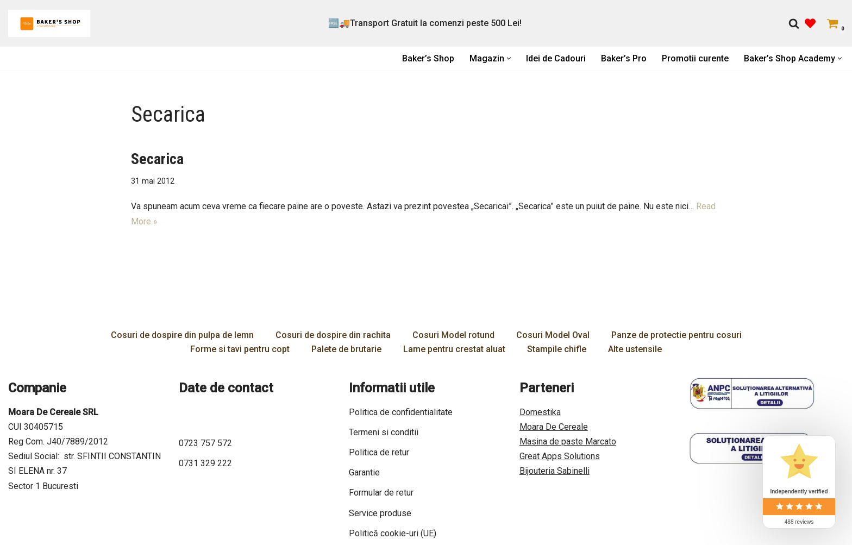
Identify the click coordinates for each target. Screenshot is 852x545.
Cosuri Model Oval (553, 335)
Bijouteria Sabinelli (554, 471)
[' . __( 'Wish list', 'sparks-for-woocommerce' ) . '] (810, 23)
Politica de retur (379, 452)
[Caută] (793, 23)
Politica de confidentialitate (401, 412)
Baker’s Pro (624, 58)
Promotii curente (695, 58)
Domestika (540, 412)
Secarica (157, 159)
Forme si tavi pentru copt (240, 349)
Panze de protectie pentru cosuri (676, 335)
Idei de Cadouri (556, 58)
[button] (509, 58)
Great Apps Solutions (559, 456)
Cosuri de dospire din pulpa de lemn (182, 335)
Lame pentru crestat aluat (454, 349)
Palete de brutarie (346, 349)
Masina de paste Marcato (567, 441)
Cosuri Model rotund (453, 335)
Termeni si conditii (383, 432)
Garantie (364, 472)
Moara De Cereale (553, 427)
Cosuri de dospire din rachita (333, 335)
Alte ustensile (635, 349)
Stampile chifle (556, 349)
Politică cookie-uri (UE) (392, 533)
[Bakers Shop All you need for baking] (49, 23)
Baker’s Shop (428, 58)
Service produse (380, 513)
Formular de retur (381, 492)
